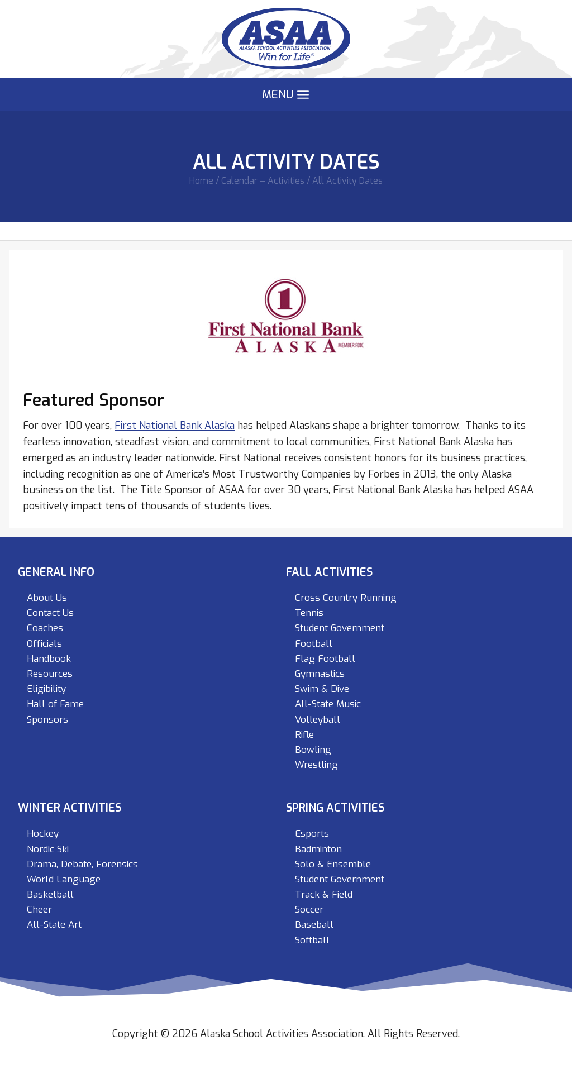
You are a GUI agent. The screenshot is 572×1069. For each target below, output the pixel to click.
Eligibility (46, 689)
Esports (312, 833)
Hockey (43, 833)
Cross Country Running (346, 597)
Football (313, 643)
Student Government (339, 628)
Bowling (313, 749)
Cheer (39, 909)
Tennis (309, 613)
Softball (312, 940)
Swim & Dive (322, 689)
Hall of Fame (55, 704)
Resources (50, 673)
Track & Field (323, 894)
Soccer (309, 909)
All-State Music (328, 704)
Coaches (45, 628)
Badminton (318, 849)
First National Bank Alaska (175, 425)
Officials (44, 643)
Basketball (50, 894)
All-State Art (54, 924)
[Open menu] (286, 95)
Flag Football (325, 658)
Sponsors (47, 719)
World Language (64, 879)
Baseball (314, 924)
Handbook (49, 658)
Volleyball (317, 719)
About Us (47, 597)
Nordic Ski (48, 849)
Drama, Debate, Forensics (82, 864)
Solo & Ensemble (333, 864)
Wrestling (316, 764)
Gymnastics (320, 673)
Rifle (304, 734)
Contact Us (50, 613)
